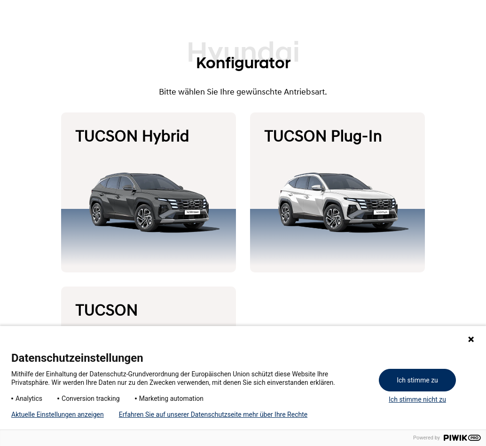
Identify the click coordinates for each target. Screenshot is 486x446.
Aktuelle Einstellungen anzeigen (57, 414)
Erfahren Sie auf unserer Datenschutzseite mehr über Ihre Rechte (213, 414)
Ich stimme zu (417, 380)
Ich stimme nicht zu (417, 399)
